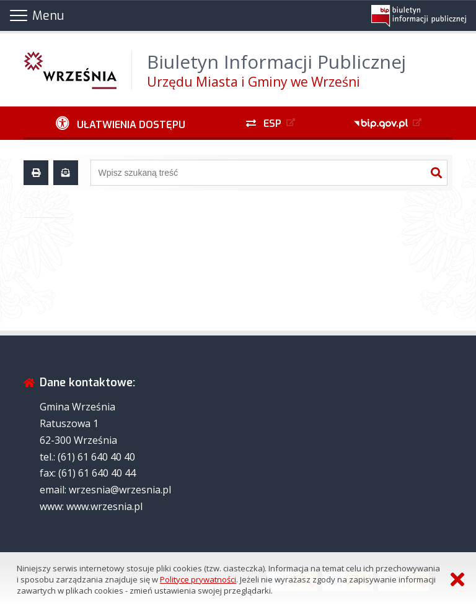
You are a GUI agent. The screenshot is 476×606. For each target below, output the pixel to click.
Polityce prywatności (198, 579)
